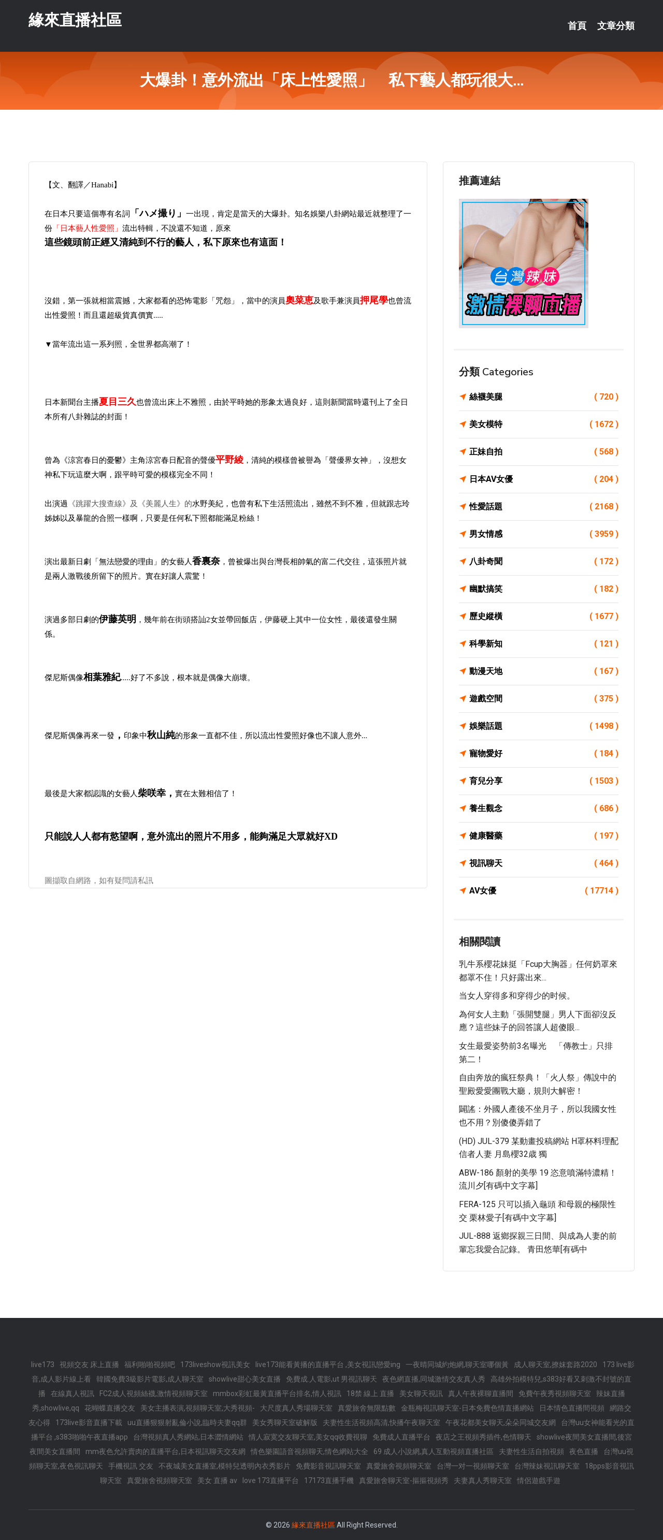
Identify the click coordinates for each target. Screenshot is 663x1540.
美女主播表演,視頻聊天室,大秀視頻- (197, 1408)
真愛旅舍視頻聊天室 (398, 1466)
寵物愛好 (543, 753)
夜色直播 (583, 1451)
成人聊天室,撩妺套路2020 (555, 1364)
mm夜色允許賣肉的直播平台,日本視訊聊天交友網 (165, 1451)
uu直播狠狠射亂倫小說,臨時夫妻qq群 (187, 1422)
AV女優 (543, 891)
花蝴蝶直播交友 (109, 1408)
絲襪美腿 (543, 397)
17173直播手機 (329, 1480)
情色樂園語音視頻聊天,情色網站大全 (309, 1451)
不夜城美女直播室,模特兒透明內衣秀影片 (224, 1466)
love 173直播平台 (270, 1480)
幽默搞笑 (543, 589)
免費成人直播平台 (401, 1437)
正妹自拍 (543, 452)
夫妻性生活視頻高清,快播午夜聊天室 (381, 1422)
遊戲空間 (543, 699)
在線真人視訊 (72, 1393)
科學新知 (543, 644)
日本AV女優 (543, 479)
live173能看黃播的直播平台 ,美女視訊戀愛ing (327, 1364)
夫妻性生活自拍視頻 (531, 1451)
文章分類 (616, 26)
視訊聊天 (543, 863)
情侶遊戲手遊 (538, 1480)
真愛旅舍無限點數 (367, 1408)
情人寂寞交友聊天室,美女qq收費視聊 (308, 1437)
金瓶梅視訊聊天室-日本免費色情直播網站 (467, 1408)
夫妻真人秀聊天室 (483, 1480)
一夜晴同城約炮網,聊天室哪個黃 (457, 1364)
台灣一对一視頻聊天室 (473, 1466)
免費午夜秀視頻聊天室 (554, 1393)
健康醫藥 (543, 836)
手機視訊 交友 (130, 1466)
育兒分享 (543, 781)
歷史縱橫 (543, 616)
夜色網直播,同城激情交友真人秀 (433, 1379)
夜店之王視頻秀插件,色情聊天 (483, 1437)
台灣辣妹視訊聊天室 (547, 1466)
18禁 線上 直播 (370, 1393)
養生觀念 (543, 808)
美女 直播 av (217, 1480)
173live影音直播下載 (88, 1422)
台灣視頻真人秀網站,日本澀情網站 (188, 1437)
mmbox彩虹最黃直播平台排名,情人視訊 (277, 1393)
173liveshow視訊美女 (215, 1364)
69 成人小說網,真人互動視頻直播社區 (433, 1451)
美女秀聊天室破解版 (285, 1422)
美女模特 (543, 424)
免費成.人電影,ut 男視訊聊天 (331, 1379)
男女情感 (543, 534)
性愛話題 (543, 507)
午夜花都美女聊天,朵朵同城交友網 (500, 1422)
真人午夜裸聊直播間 (480, 1393)
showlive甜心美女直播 (245, 1379)
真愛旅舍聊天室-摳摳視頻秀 (404, 1480)
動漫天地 (543, 671)
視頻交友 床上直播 (89, 1364)
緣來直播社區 (75, 20)
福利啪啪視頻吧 (149, 1364)
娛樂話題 (543, 726)
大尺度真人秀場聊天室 (296, 1408)
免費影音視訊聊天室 (328, 1466)
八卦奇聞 (543, 561)
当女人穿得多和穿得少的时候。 (517, 996)
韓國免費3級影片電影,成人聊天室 (150, 1379)
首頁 (577, 26)
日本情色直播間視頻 (571, 1408)
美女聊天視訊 (421, 1393)
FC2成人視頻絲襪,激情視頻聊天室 (153, 1393)
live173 (42, 1364)
